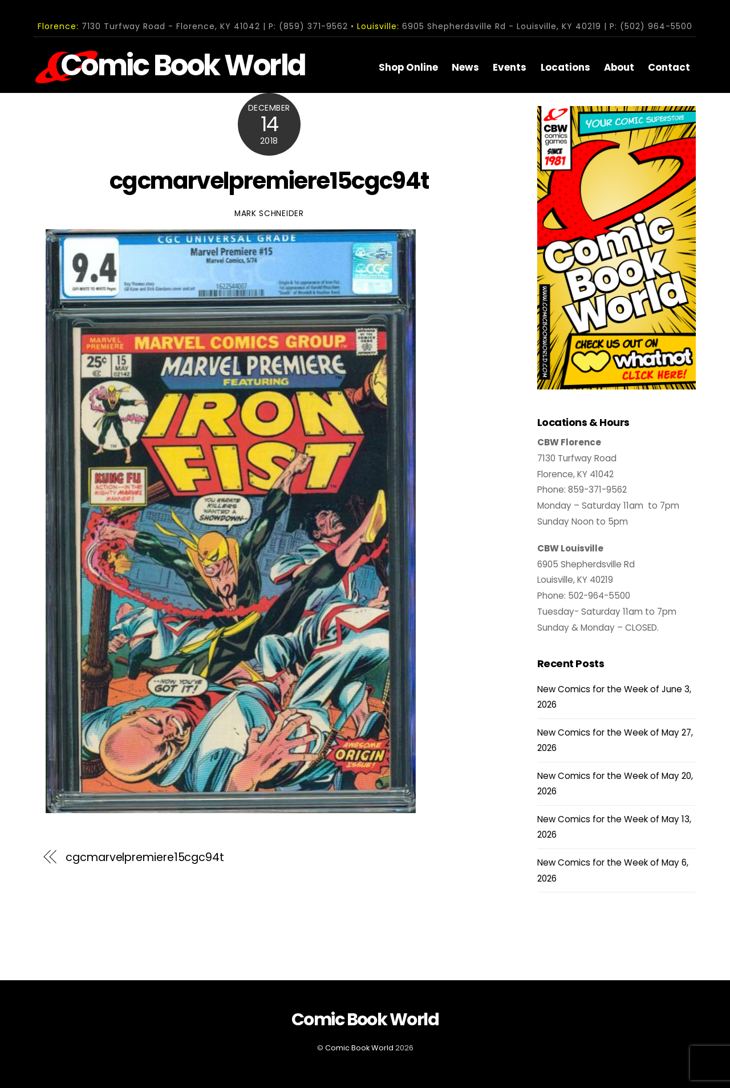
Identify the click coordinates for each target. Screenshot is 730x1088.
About (619, 67)
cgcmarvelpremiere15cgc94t (269, 181)
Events (509, 67)
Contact (669, 67)
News (465, 67)
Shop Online (408, 67)
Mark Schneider (269, 213)
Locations (565, 67)
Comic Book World (359, 1048)
